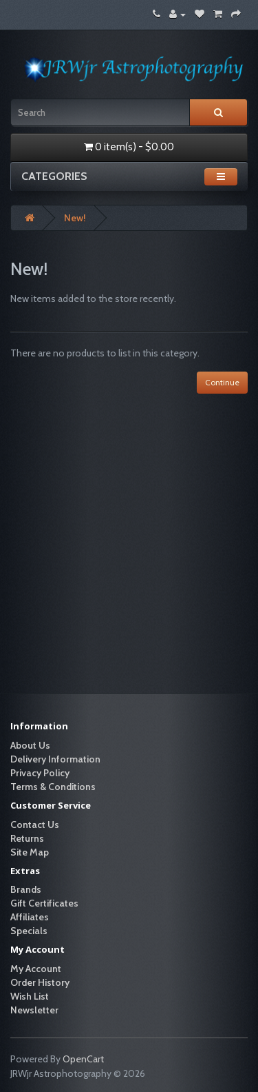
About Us (30, 745)
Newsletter (34, 1010)
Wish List (29, 996)
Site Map (29, 852)
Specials (28, 930)
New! (75, 218)
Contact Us (34, 824)
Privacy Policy (39, 773)
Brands (25, 889)
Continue (222, 382)
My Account (35, 968)
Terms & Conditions (53, 786)
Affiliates (29, 917)
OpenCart (83, 1059)
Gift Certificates (44, 903)
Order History (39, 982)
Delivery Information (55, 759)
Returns (27, 838)
